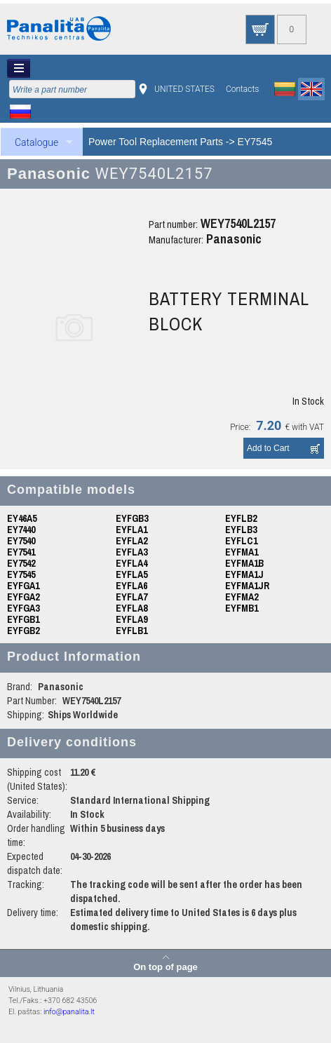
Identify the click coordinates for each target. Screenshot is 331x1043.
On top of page (165, 966)
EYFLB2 (241, 518)
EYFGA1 (23, 585)
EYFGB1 (23, 619)
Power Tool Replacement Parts (155, 141)
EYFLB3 (241, 529)
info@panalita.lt (69, 1011)
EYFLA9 (131, 619)
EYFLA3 (131, 552)
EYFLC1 (241, 540)
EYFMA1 (241, 552)
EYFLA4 (131, 563)
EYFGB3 (132, 518)
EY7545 (255, 141)
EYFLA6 (131, 585)
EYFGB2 (23, 630)
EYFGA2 (23, 597)
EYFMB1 (241, 608)
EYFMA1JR (247, 585)
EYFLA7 (131, 597)
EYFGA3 (23, 608)
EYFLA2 (131, 540)
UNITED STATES (184, 89)
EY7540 (21, 540)
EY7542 (21, 563)
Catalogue (36, 142)
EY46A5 (21, 518)
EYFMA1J (244, 574)
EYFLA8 (131, 608)
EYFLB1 (131, 630)
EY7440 (21, 529)
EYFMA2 (241, 597)
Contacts (242, 89)
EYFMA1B (244, 563)
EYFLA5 (131, 574)
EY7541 (21, 552)
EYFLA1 (131, 529)
